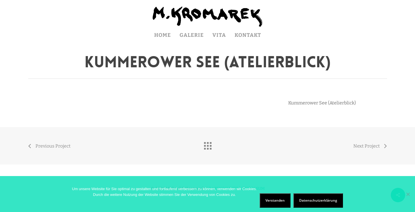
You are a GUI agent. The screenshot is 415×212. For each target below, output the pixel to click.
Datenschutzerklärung (318, 200)
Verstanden (275, 200)
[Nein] (408, 194)
